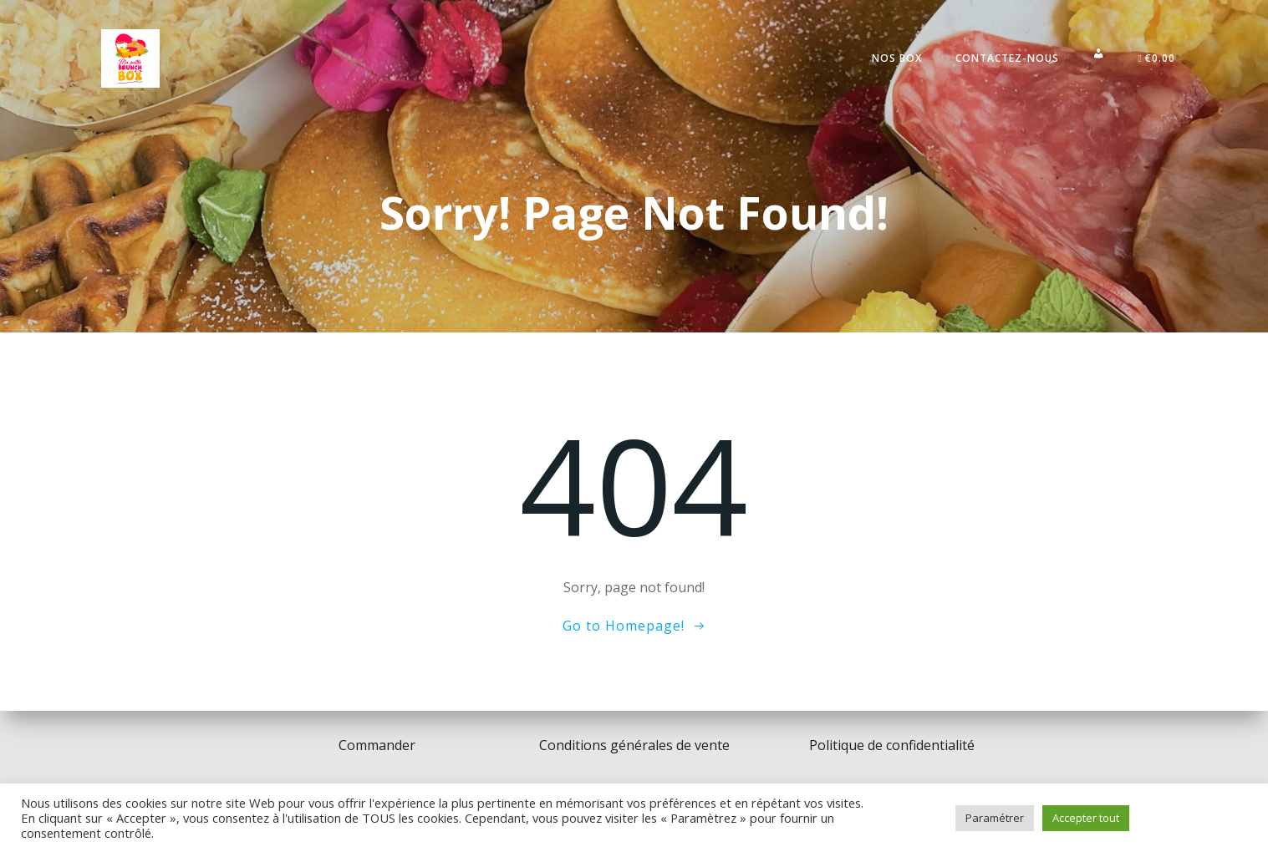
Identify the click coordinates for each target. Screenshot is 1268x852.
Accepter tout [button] (1085, 817)
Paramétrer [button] (994, 817)
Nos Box (897, 58)
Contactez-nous (1007, 58)
